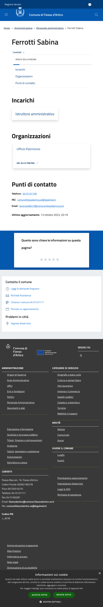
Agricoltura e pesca (17, 462)
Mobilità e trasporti (67, 413)
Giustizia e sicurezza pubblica (22, 435)
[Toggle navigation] (6, 14)
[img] (86, 58)
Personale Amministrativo (20, 402)
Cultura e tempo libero (69, 380)
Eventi (60, 460)
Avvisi (60, 440)
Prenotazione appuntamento (72, 478)
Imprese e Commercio (68, 391)
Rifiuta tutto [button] (64, 594)
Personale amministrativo (50, 28)
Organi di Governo (16, 375)
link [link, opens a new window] (81, 588)
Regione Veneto (13, 4)
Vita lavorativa (65, 386)
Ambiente (12, 446)
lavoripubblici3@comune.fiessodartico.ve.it (41, 206)
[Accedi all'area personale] (90, 4)
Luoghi (61, 455)
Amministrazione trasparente (22, 545)
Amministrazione (23, 28)
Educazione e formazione (20, 429)
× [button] (99, 573)
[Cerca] (96, 15)
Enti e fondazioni (16, 391)
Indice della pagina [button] (25, 59)
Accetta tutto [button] (39, 595)
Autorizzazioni (14, 457)
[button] (51, 601)
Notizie (61, 429)
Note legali (12, 562)
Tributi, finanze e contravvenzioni (24, 440)
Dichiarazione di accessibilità (22, 568)
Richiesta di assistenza (69, 495)
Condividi (19, 52)
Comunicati (63, 435)
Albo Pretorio (14, 551)
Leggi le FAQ (63, 489)
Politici (10, 397)
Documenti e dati (16, 408)
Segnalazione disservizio (70, 483)
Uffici (10, 386)
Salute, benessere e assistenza (23, 451)
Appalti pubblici (65, 397)
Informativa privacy (17, 556)
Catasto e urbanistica (68, 402)
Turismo (61, 408)
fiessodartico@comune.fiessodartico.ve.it (31, 501)
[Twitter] (81, 355)
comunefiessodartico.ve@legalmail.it (37, 200)
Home (7, 28)
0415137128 (30, 193)
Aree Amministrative (18, 380)
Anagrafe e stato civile (69, 375)
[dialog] (51, 588)
